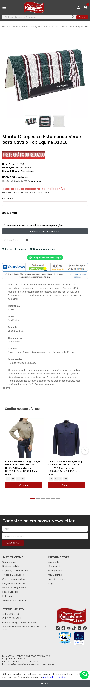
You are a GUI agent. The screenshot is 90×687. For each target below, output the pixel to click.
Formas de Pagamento (14, 587)
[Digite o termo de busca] (35, 17)
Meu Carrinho (55, 574)
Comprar (23, 485)
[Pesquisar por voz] (72, 17)
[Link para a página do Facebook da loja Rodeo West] (63, 628)
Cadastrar (13, 543)
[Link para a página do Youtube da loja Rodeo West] (69, 628)
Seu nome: (7, 198)
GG (23, 479)
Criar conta (53, 561)
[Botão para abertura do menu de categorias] (4, 7)
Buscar (82, 17)
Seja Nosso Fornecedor (14, 600)
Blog (50, 583)
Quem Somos (9, 561)
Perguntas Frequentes (13, 583)
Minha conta (54, 566)
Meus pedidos (55, 570)
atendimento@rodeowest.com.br (19, 622)
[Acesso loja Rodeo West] (78, 7)
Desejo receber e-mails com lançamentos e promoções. (34, 225)
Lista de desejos (56, 579)
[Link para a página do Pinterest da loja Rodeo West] (85, 628)
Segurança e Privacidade (15, 570)
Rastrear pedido (10, 566)
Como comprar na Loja (13, 579)
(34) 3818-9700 (11, 613)
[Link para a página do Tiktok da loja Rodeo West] (74, 628)
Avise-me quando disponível (45, 231)
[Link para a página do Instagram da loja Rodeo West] (58, 628)
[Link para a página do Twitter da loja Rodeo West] (79, 628)
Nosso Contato (10, 591)
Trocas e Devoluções (13, 574)
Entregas (7, 596)
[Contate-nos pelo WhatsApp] (84, 675)
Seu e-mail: (9, 212)
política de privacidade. (55, 677)
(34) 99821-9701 (11, 618)
